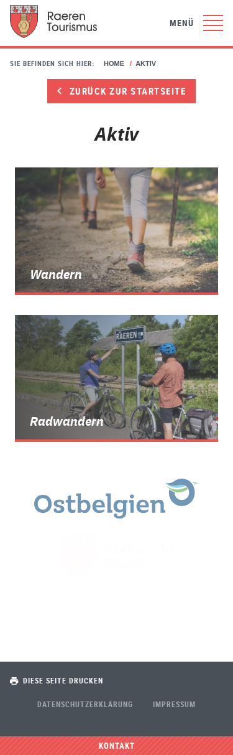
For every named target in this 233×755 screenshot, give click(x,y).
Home (114, 63)
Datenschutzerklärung (85, 704)
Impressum (174, 704)
